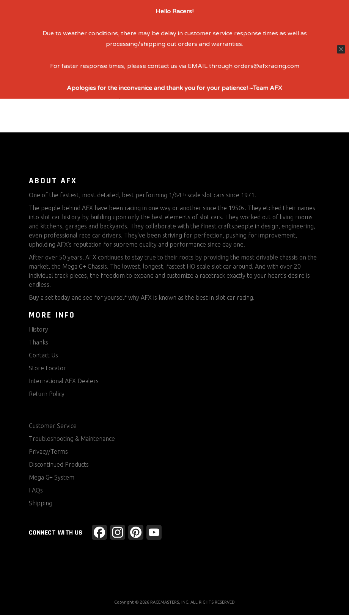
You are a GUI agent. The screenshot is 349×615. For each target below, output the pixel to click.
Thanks (38, 342)
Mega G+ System (51, 477)
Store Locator (47, 368)
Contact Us (43, 355)
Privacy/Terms (48, 451)
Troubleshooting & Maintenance (72, 438)
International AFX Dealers (64, 380)
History (38, 329)
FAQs (36, 490)
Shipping (40, 503)
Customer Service (53, 425)
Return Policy (46, 393)
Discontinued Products (59, 464)
